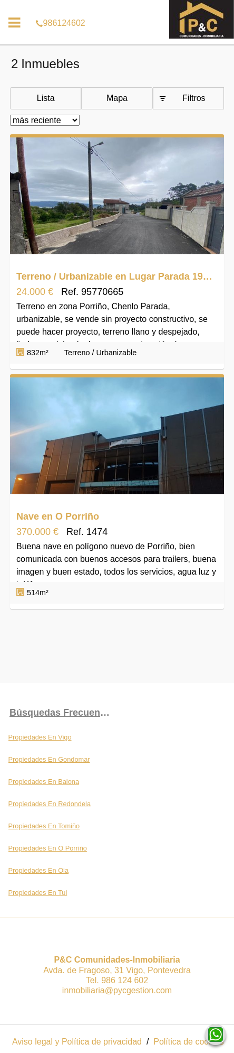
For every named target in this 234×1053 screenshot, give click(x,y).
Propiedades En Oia (38, 870)
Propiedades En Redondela (49, 804)
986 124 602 (124, 980)
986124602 (117, 7)
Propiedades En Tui (37, 893)
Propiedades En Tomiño (44, 826)
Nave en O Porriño (57, 516)
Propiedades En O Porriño (47, 848)
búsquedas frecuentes (61, 712)
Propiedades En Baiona (43, 782)
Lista (46, 98)
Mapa (117, 98)
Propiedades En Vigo (40, 737)
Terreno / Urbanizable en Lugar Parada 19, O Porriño (114, 276)
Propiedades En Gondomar (49, 759)
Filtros (194, 98)
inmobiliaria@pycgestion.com (117, 990)
